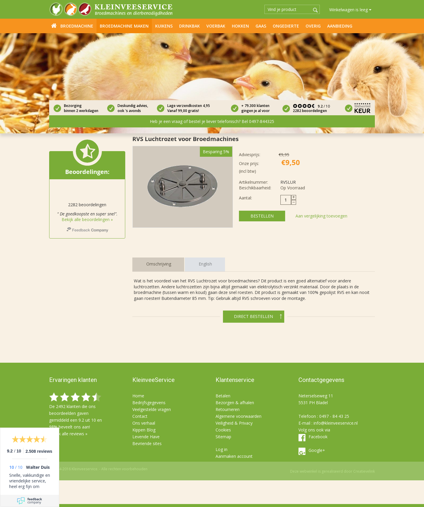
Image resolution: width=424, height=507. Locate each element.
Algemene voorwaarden (238, 416)
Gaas (261, 26)
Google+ (317, 450)
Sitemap (223, 436)
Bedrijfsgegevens (149, 402)
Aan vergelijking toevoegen (321, 216)
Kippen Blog (143, 430)
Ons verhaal (143, 423)
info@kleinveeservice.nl (336, 423)
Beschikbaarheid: (255, 188)
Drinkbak (189, 26)
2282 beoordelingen (310, 110)
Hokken (240, 26)
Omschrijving (158, 264)
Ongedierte (286, 26)
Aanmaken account (234, 456)
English (205, 264)
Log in (221, 449)
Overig (313, 26)
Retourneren (228, 409)
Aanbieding (339, 26)
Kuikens (164, 26)
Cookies (223, 430)
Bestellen (262, 216)
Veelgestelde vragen (151, 409)
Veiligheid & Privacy (234, 423)
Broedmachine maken (124, 26)
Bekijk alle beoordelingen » (87, 219)
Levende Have (146, 436)
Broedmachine (76, 26)
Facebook (318, 436)
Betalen (223, 396)
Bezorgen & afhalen (235, 402)
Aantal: (245, 198)
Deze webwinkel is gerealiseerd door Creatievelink (332, 471)
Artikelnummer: (253, 182)
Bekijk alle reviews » (68, 433)
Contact (139, 416)
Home (54, 25)
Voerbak (215, 26)
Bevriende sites (147, 443)
